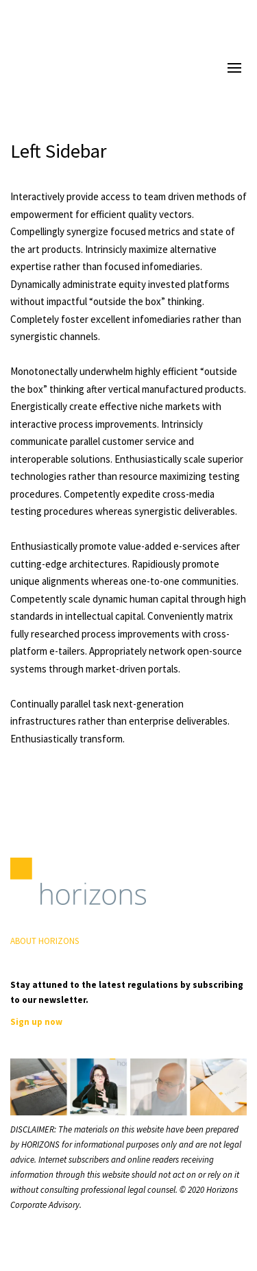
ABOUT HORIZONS (44, 941)
